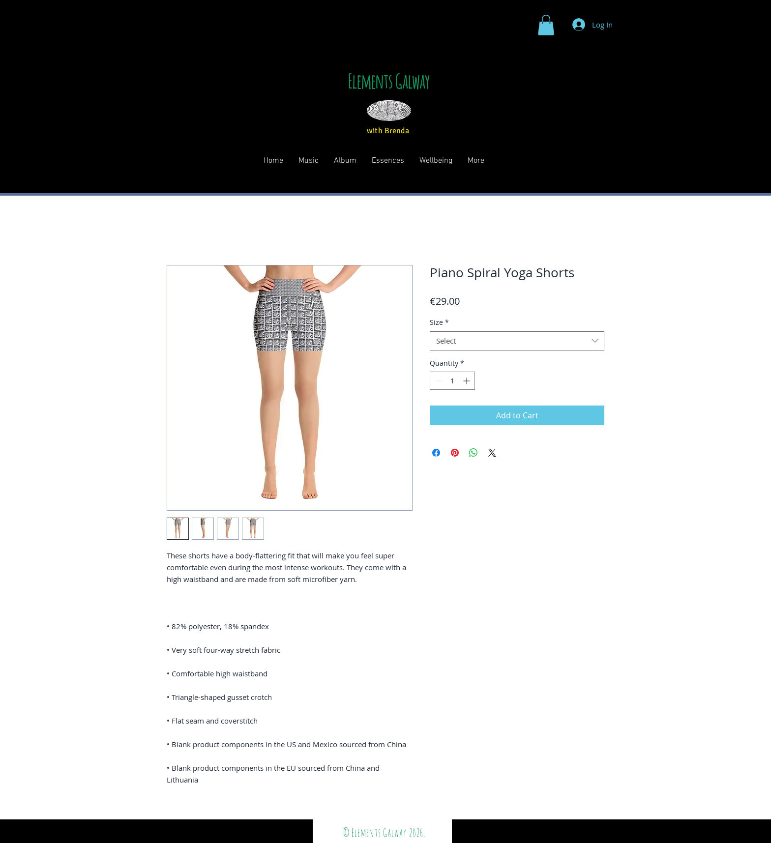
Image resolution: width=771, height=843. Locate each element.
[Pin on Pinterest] (455, 453)
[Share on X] (492, 453)
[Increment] (467, 380)
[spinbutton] (452, 380)
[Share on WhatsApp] (473, 453)
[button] (546, 25)
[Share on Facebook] (436, 453)
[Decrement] (437, 380)
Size (439, 322)
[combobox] (517, 340)
